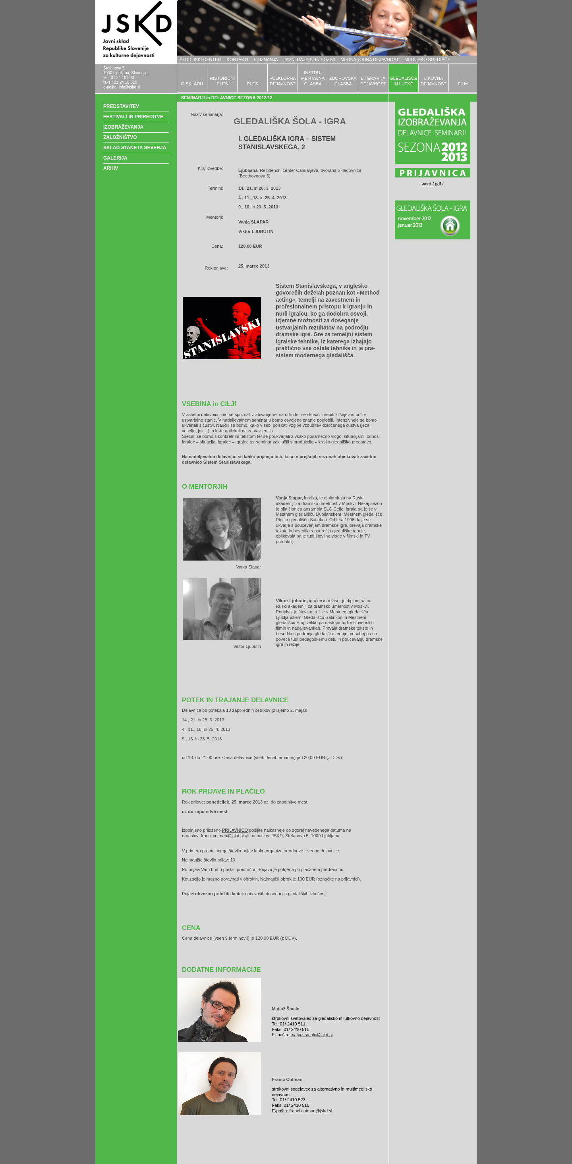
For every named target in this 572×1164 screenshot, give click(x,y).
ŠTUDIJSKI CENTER (200, 59)
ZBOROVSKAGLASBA (342, 81)
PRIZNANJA (266, 59)
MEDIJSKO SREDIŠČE (427, 59)
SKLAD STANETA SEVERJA (134, 147)
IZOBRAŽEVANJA (123, 127)
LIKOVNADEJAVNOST (433, 81)
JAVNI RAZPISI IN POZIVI (309, 59)
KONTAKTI (237, 59)
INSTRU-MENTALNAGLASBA (313, 78)
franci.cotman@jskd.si (223, 835)
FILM (463, 83)
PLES (252, 83)
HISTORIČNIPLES (222, 81)
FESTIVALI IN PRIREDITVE (133, 116)
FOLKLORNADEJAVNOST (282, 81)
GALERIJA (115, 158)
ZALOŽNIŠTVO (120, 137)
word (427, 183)
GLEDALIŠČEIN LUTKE (403, 81)
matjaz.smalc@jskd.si (311, 1034)
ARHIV (110, 168)
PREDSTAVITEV (121, 106)
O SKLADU (192, 83)
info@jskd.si (129, 87)
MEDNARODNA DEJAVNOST (369, 59)
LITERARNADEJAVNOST (373, 81)
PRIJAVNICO (235, 830)
